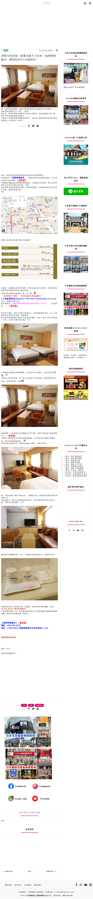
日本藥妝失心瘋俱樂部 (36, 895)
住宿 (31, 705)
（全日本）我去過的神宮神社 (75, 476)
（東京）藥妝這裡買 (72, 462)
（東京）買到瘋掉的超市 (74, 466)
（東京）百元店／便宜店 (74, 470)
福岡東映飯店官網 (8, 637)
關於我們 (8, 885)
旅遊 (5, 50)
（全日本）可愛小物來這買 (74, 472)
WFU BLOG (68, 895)
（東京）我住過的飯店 (73, 456)
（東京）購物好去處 (72, 460)
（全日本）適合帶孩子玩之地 (75, 474)
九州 (24, 705)
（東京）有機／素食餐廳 (74, 468)
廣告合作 (18, 885)
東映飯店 (39, 705)
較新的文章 (8, 871)
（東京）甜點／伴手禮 (73, 464)
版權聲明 (37, 885)
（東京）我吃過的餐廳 (73, 458)
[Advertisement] (46, 27)
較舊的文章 (51, 871)
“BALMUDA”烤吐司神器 (13, 609)
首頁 (29, 871)
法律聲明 (27, 885)
